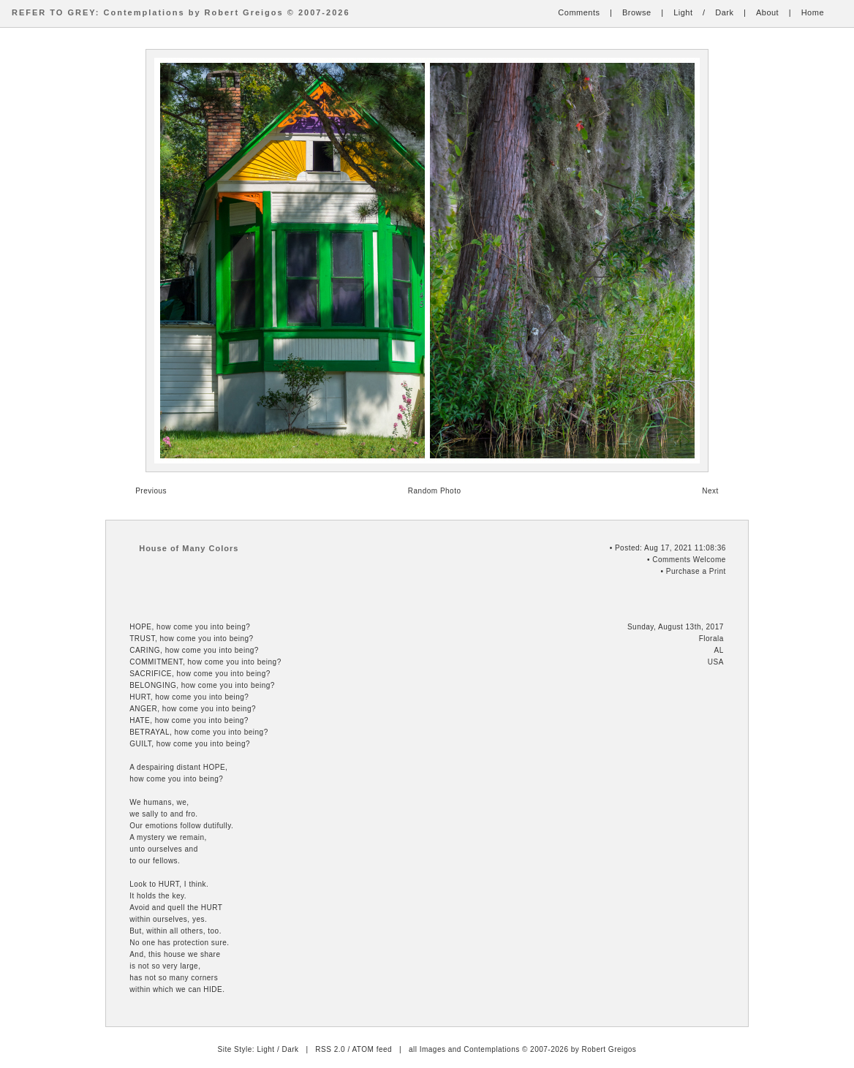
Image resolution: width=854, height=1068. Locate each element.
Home (812, 12)
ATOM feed (372, 1049)
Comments (579, 12)
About (767, 12)
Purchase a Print (696, 571)
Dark (724, 12)
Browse (636, 12)
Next (710, 491)
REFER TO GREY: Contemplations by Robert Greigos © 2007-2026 (181, 12)
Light (682, 12)
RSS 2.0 (330, 1049)
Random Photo (434, 491)
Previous (151, 491)
